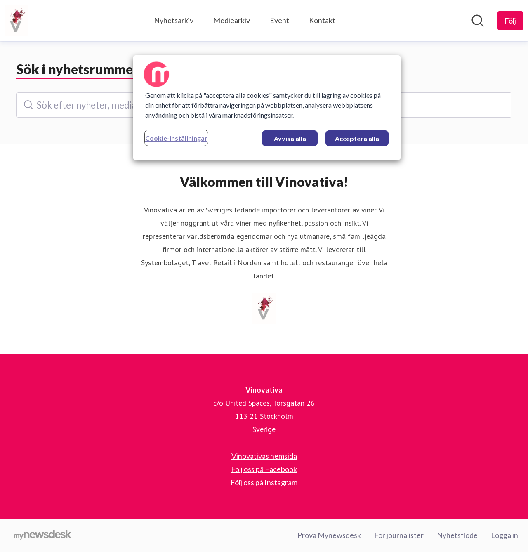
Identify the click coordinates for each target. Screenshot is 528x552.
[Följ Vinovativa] (510, 20)
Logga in (504, 535)
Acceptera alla (357, 138)
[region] (267, 107)
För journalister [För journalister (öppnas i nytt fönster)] (399, 535)
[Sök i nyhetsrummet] (477, 20)
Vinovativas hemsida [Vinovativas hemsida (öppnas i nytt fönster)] (264, 455)
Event (279, 20)
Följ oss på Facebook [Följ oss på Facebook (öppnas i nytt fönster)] (264, 469)
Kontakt (322, 20)
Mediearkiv (231, 20)
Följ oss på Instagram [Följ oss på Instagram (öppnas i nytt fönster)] (264, 482)
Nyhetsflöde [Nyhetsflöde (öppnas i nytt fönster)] (457, 535)
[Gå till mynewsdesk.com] (42, 535)
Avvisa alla (290, 138)
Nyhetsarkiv (173, 20)
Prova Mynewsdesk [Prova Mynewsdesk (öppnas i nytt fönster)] (329, 535)
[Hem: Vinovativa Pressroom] (16, 20)
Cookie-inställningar (176, 138)
